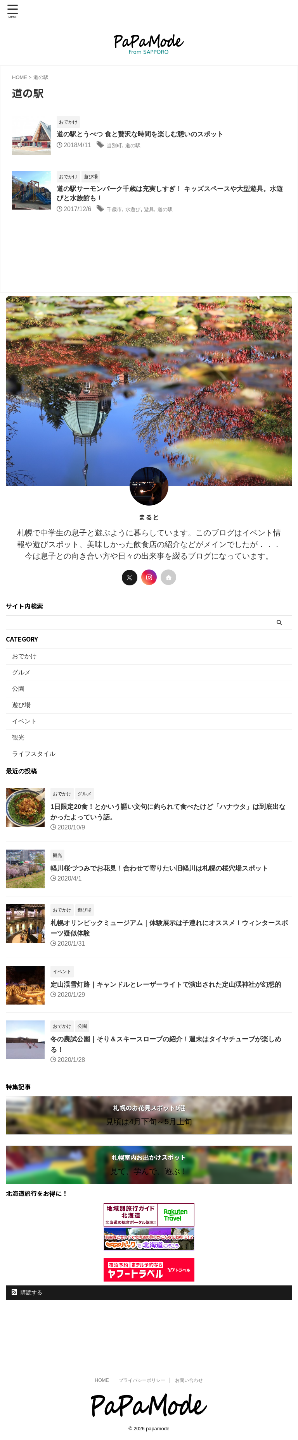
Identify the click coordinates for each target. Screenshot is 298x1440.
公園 (20, 699)
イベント (26, 739)
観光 (20, 760)
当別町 (116, 146)
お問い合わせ (189, 1380)
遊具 (157, 210)
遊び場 (23, 719)
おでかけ (26, 659)
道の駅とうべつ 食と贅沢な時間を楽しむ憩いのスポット (145, 135)
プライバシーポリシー (142, 1380)
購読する (27, 1328)
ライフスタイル (35, 780)
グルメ (23, 679)
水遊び (138, 210)
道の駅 (138, 146)
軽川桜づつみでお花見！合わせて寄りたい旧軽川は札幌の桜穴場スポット (165, 896)
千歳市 (116, 210)
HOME (102, 1380)
